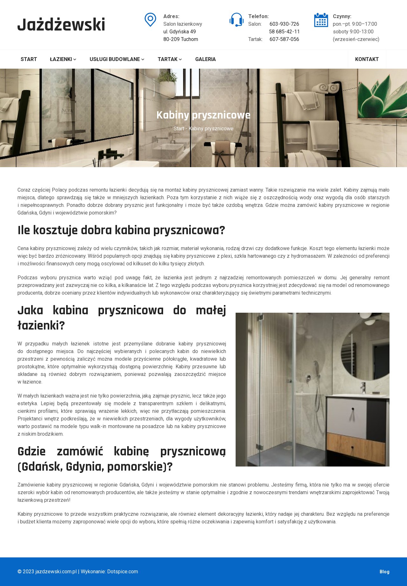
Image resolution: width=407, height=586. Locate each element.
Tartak (170, 59)
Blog (385, 571)
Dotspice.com (122, 572)
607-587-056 (284, 39)
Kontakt (367, 59)
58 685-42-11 (284, 32)
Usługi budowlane (117, 59)
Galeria (205, 59)
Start (29, 59)
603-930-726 (284, 24)
